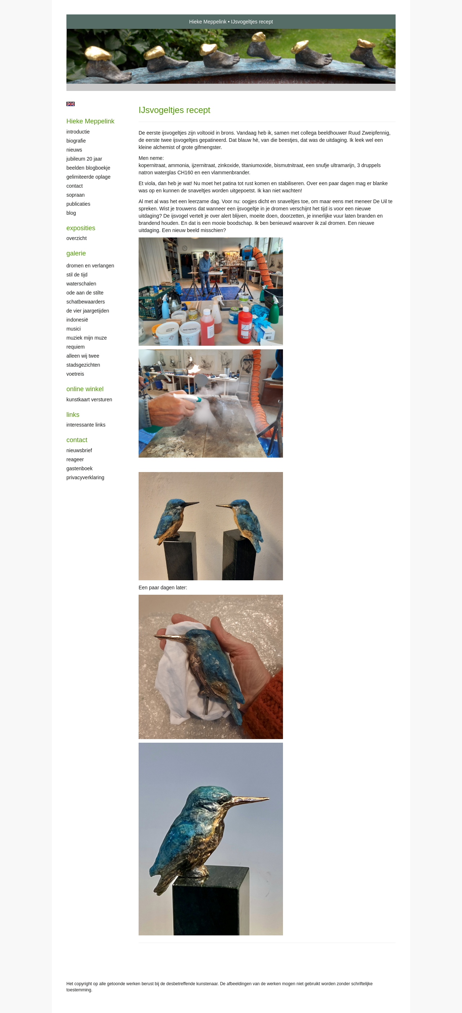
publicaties (78, 204)
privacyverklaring (85, 477)
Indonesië (77, 320)
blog (71, 213)
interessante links (85, 425)
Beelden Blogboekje (88, 168)
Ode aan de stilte (85, 293)
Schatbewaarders (85, 302)
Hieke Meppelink (208, 22)
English (70, 104)
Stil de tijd (76, 275)
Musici (73, 329)
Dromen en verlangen (90, 265)
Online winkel (85, 389)
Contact (74, 186)
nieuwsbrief (79, 450)
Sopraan (75, 195)
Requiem (75, 347)
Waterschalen (81, 284)
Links (72, 414)
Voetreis (75, 374)
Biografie (76, 141)
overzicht (76, 238)
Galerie (76, 253)
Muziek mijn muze (86, 338)
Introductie (78, 132)
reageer (75, 459)
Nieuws (74, 150)
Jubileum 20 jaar (84, 159)
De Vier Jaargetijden (87, 311)
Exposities (80, 228)
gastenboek (79, 468)
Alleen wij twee (82, 356)
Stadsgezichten (83, 365)
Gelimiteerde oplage (88, 177)
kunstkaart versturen (89, 399)
